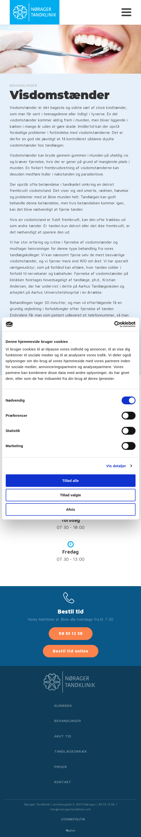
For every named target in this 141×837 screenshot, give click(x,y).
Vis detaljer (116, 466)
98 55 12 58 (71, 633)
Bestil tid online (70, 651)
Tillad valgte (70, 495)
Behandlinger (67, 721)
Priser (60, 767)
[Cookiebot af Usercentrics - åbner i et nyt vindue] (114, 324)
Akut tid (62, 736)
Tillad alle (70, 480)
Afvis (70, 509)
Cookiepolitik (73, 819)
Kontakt (62, 782)
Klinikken (63, 705)
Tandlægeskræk (70, 751)
